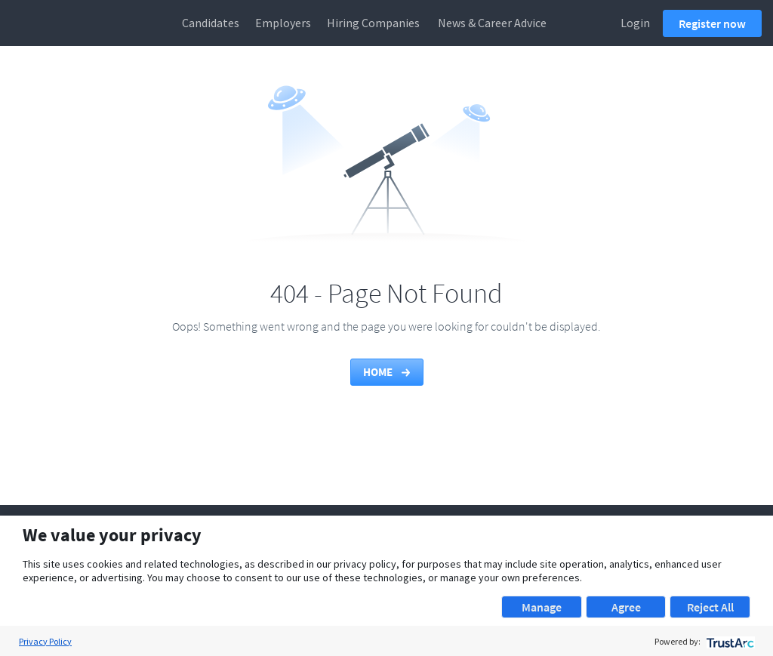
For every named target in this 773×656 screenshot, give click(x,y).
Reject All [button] (710, 606)
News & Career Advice (492, 22)
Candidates (210, 22)
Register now (712, 23)
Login (635, 22)
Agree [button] (626, 606)
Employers (283, 22)
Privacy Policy (45, 641)
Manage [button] (542, 606)
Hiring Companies (373, 22)
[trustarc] (729, 641)
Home (387, 372)
